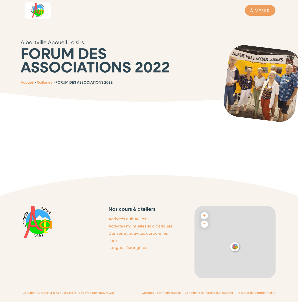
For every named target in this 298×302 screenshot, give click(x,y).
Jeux (113, 240)
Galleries (42, 82)
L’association (74, 10)
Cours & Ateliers (176, 10)
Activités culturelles (127, 218)
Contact (148, 293)
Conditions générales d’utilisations (209, 293)
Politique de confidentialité (256, 293)
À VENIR (260, 10)
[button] (235, 246)
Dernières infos (141, 10)
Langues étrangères (128, 247)
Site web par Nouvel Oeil (96, 293)
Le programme (106, 10)
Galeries (205, 11)
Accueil (24, 82)
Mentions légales (169, 293)
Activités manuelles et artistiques (141, 226)
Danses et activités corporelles (138, 233)
